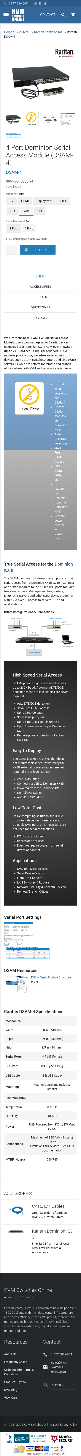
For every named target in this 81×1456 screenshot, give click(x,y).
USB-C (63, 201)
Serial (26, 211)
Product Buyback (15, 1382)
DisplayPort (44, 201)
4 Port (29, 228)
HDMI (25, 201)
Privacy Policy (67, 1424)
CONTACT (48, 15)
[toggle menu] (6, 14)
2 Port (14, 228)
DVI (12, 201)
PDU (40, 211)
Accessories (40, 286)
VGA (13, 211)
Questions (39, 307)
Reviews (41, 317)
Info (40, 276)
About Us (10, 1354)
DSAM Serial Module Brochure (51, 977)
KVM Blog (10, 1390)
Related (41, 297)
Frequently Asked (15, 1362)
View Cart (10, 1397)
